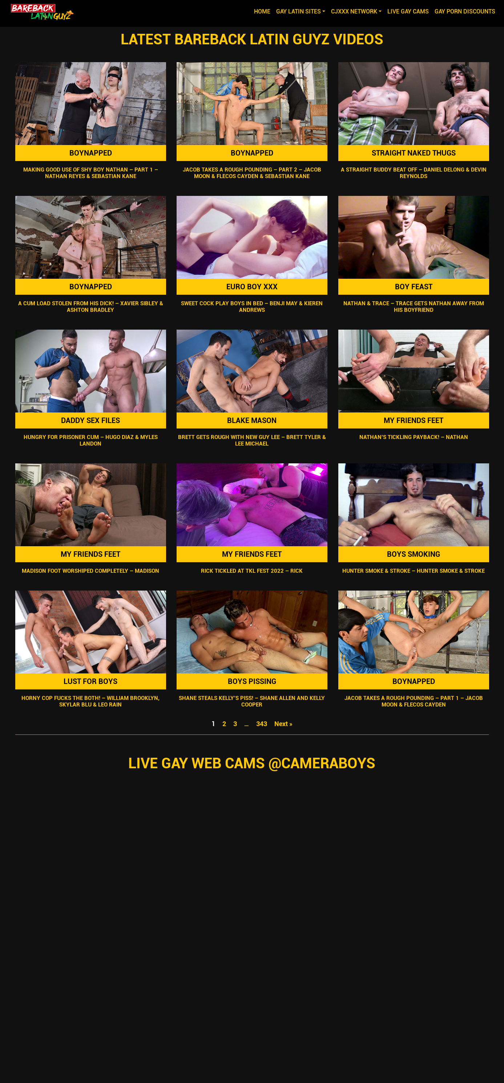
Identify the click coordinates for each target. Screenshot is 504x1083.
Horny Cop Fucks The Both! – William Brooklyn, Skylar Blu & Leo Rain (90, 701)
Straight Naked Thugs (414, 153)
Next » (283, 724)
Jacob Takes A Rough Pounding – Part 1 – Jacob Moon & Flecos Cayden (413, 701)
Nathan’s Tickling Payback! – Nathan (413, 437)
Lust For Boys (90, 681)
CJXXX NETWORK (354, 11)
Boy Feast (413, 286)
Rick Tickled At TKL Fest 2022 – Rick (252, 571)
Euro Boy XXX (252, 286)
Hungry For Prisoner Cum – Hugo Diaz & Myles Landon (90, 440)
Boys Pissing (252, 681)
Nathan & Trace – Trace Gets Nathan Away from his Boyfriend (413, 306)
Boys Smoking (413, 554)
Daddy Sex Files (90, 420)
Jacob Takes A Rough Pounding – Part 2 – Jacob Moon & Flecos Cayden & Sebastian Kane (252, 173)
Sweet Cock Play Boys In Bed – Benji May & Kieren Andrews (252, 306)
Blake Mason (252, 420)
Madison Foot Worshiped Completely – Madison (90, 571)
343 (261, 724)
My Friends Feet (413, 420)
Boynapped (90, 153)
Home (263, 11)
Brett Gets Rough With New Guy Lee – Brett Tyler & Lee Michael (252, 440)
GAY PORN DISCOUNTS (465, 11)
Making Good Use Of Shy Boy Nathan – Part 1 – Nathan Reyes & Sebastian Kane (90, 173)
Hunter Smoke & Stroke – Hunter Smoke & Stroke (413, 571)
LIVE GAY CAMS (408, 11)
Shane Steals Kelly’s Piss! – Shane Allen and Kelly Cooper (252, 701)
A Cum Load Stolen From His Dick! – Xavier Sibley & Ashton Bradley (90, 306)
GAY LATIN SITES (298, 11)
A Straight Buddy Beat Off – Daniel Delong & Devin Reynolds (414, 173)
